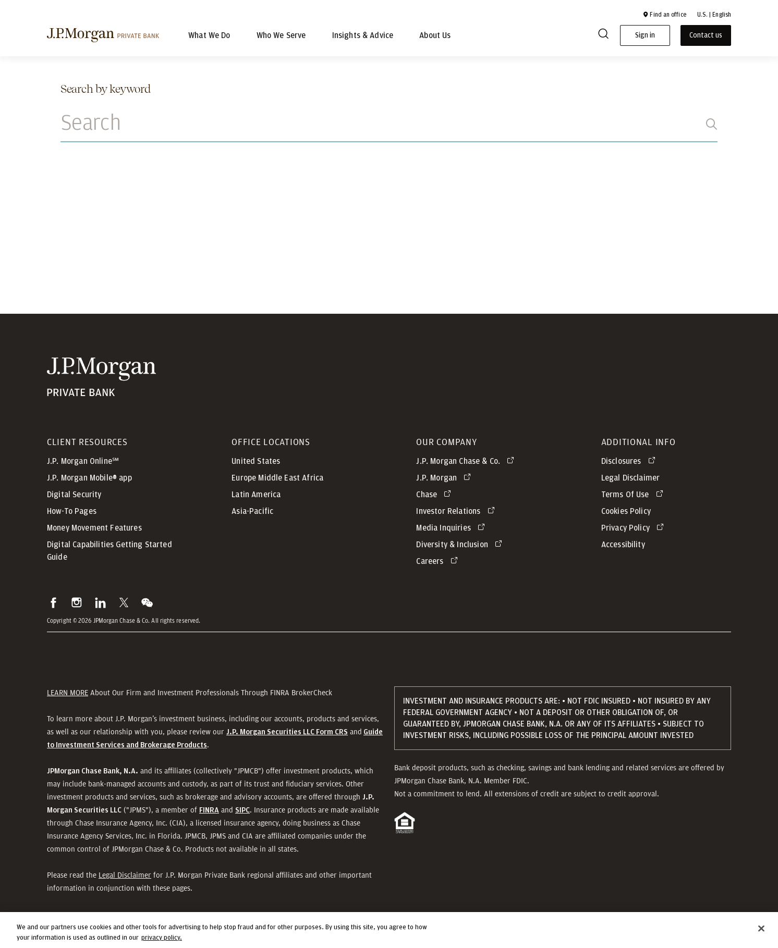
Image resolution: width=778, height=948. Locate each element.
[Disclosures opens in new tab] (630, 461)
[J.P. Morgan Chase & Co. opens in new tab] (467, 461)
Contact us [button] (705, 35)
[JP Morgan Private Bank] (101, 377)
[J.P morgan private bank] (103, 35)
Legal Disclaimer (125, 875)
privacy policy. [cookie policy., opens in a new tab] (161, 941)
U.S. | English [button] (714, 14)
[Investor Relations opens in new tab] (457, 511)
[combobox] (389, 129)
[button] (664, 14)
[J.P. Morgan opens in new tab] (445, 478)
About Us (435, 35)
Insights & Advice (363, 35)
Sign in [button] (645, 35)
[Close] (761, 932)
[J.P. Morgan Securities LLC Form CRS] (287, 731)
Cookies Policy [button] (626, 511)
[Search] (603, 35)
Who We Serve (281, 35)
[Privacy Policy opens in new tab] (634, 528)
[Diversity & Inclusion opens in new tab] (461, 544)
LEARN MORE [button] (67, 692)
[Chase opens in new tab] (435, 494)
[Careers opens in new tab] (438, 561)
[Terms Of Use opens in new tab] (634, 494)
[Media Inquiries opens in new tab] (452, 528)
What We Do (209, 35)
